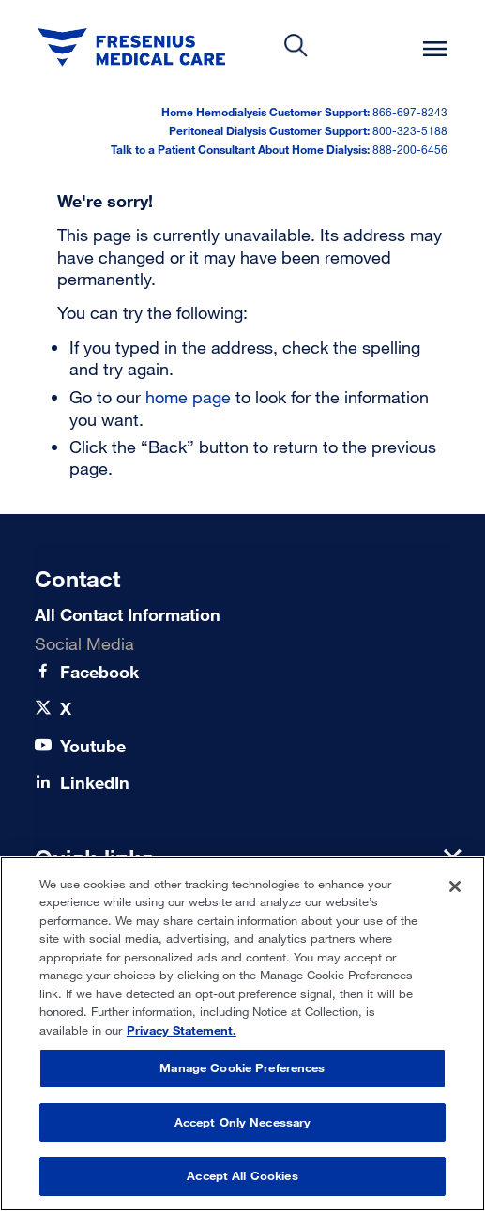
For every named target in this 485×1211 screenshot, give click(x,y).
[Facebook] (99, 672)
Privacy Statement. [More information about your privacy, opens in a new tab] (181, 1029)
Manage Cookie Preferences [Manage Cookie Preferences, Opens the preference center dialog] (242, 1067)
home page (188, 396)
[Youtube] (93, 746)
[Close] (455, 886)
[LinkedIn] (94, 783)
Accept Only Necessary (242, 1121)
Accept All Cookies (242, 1175)
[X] (65, 708)
